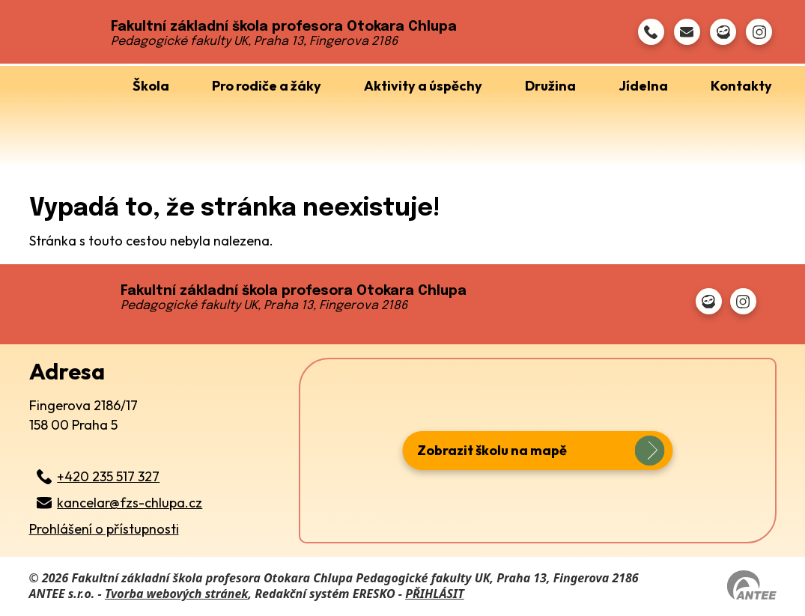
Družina (550, 85)
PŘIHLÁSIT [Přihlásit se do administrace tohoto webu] (434, 593)
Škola (151, 85)
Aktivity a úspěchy (423, 85)
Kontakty (741, 85)
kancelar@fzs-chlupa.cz (129, 502)
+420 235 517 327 (108, 476)
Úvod (75, 82)
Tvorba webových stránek (177, 593)
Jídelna (643, 85)
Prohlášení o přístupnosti (104, 528)
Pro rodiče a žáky (266, 85)
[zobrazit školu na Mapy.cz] (537, 450)
